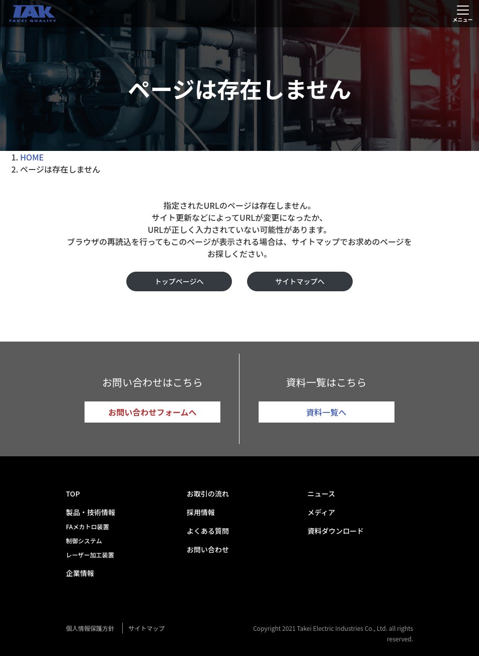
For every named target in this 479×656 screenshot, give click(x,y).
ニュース (321, 493)
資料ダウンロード (335, 531)
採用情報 (201, 512)
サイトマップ (146, 628)
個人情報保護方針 (90, 628)
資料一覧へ (326, 412)
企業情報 (80, 573)
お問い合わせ (208, 549)
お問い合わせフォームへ (152, 412)
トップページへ (179, 281)
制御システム (84, 540)
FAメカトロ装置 (87, 526)
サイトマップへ (300, 281)
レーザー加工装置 (90, 554)
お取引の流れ (208, 493)
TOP (73, 493)
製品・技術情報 (90, 512)
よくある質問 (208, 531)
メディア (321, 512)
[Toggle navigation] (462, 14)
